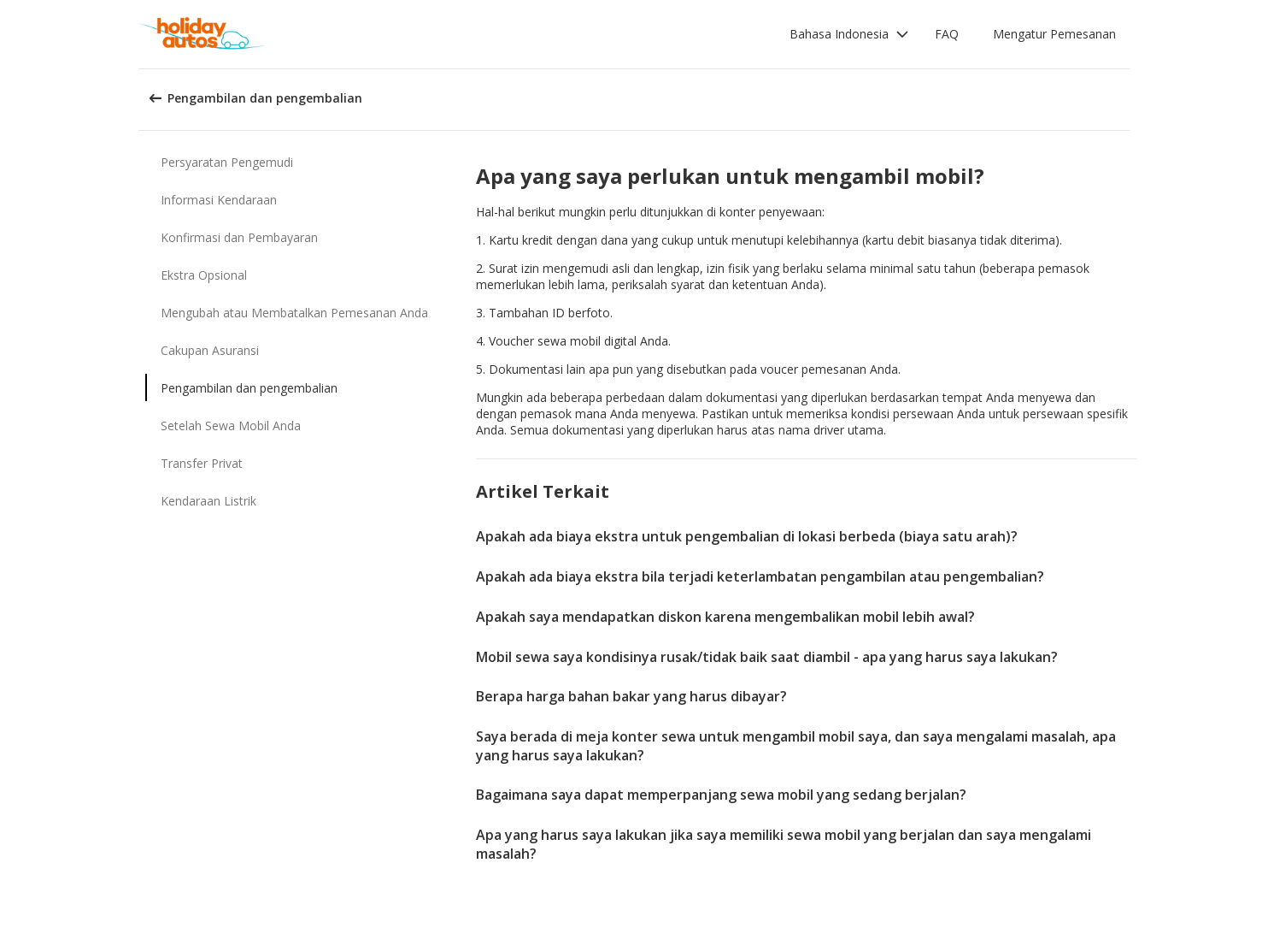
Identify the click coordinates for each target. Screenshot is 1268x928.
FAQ (947, 34)
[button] (849, 34)
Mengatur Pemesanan (1054, 34)
